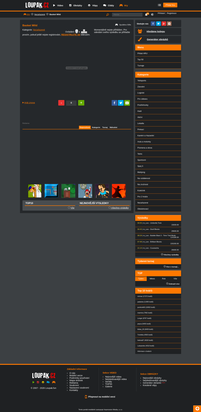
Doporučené (85, 127)
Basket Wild (55, 14)
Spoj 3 (140, 166)
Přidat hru (170, 5)
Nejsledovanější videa (116, 379)
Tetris (140, 154)
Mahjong (141, 172)
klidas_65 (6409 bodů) (145, 329)
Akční (140, 117)
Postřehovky (143, 105)
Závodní (141, 87)
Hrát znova (29, 102)
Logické (141, 93)
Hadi (140, 111)
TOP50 (108, 384)
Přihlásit (161, 13)
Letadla (141, 123)
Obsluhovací (143, 209)
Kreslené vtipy (150, 385)
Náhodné (113, 127)
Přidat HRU (143, 53)
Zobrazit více (173, 284)
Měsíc (152, 278)
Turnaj (105, 127)
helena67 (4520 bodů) (145, 340)
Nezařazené (39, 14)
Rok (164, 278)
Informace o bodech (145, 351)
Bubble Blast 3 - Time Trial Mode (163, 235)
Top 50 (140, 59)
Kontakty (73, 390)
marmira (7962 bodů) (145, 313)
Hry (123, 5)
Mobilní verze (76, 375)
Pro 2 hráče (143, 196)
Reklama (73, 383)
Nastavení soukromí (79, 387)
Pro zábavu (143, 99)
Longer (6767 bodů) (144, 318)
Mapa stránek (76, 380)
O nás (72, 373)
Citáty (108, 5)
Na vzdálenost (144, 178)
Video (57, 5)
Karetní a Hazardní (146, 135)
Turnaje (141, 65)
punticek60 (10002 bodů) (146, 307)
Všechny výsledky (119, 208)
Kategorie (96, 127)
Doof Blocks (155, 229)
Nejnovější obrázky (152, 378)
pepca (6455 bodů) (144, 324)
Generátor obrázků (152, 383)
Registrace (172, 13)
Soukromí (74, 385)
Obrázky (75, 5)
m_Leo (146, 223)
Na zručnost (143, 184)
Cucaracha (154, 248)
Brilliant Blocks (156, 242)
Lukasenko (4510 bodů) (146, 346)
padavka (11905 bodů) (145, 302)
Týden (141, 278)
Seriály (108, 381)
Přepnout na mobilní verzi (100, 397)
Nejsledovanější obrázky (155, 380)
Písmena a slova (145, 148)
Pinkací (141, 129)
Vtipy (92, 5)
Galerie (108, 386)
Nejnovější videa (113, 377)
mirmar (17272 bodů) (145, 296)
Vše (72, 208)
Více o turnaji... (171, 267)
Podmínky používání (79, 378)
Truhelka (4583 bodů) (145, 335)
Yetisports (142, 80)
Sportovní (142, 160)
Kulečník (141, 190)
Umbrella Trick (156, 223)
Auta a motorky (144, 141)
